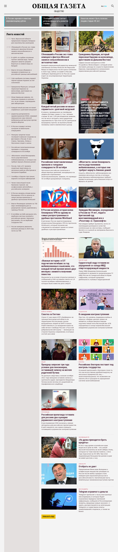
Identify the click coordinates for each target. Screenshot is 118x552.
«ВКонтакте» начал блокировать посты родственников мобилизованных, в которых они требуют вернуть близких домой (95, 166)
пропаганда (45, 412)
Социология (83, 311)
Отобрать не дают (88, 466)
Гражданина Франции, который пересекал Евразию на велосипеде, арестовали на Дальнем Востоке (96, 57)
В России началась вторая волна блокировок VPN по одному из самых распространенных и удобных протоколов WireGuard (57, 214)
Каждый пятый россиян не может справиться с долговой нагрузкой (58, 108)
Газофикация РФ (84, 437)
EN (106, 6)
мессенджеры (83, 489)
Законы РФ (82, 464)
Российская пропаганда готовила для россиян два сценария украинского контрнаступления (57, 417)
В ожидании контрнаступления (94, 314)
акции (43, 362)
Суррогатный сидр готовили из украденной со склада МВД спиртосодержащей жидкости (94, 265)
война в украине (46, 311)
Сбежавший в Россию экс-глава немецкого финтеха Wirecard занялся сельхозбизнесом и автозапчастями (57, 58)
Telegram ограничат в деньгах (93, 491)
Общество (85, 99)
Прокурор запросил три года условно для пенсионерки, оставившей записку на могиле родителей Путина (56, 368)
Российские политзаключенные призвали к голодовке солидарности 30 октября (57, 165)
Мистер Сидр (83, 260)
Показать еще (48, 517)
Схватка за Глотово (50, 314)
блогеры (81, 362)
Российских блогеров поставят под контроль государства (96, 366)
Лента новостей (15, 34)
